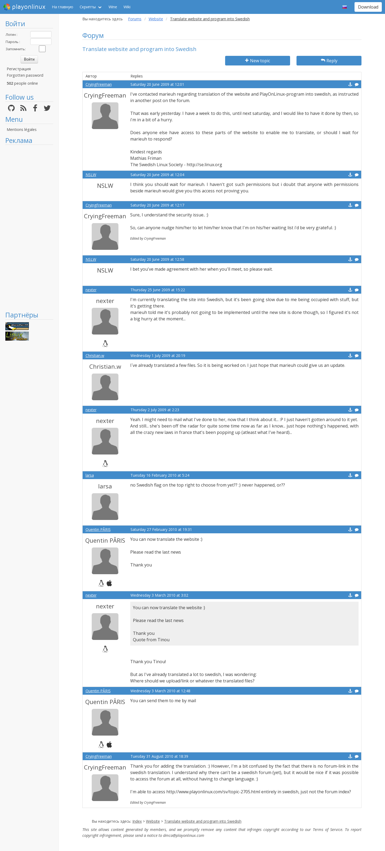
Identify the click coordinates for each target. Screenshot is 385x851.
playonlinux (24, 7)
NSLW (91, 174)
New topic (257, 61)
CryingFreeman (99, 84)
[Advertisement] (29, 227)
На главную (62, 6)
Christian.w (95, 355)
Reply (329, 61)
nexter (91, 289)
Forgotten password (25, 75)
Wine (113, 6)
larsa (90, 475)
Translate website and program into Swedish (202, 821)
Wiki (127, 6)
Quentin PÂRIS (98, 529)
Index (137, 821)
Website (156, 18)
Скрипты (88, 6)
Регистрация (19, 68)
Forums (134, 18)
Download (368, 7)
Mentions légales (22, 129)
